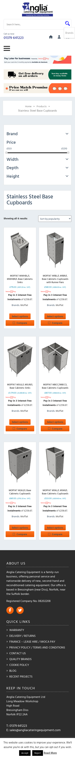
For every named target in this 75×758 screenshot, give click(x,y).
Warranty (16, 630)
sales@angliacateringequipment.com (35, 729)
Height (37, 176)
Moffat (24, 305)
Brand (37, 133)
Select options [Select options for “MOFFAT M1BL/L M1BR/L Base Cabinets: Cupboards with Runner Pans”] (55, 316)
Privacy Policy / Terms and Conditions (37, 647)
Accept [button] (24, 753)
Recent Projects (20, 676)
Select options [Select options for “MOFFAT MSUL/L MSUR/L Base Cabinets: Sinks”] (20, 422)
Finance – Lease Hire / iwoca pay (32, 641)
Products (42, 106)
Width (37, 159)
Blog (12, 670)
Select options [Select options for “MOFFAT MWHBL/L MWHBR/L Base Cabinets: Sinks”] (20, 316)
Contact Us (17, 653)
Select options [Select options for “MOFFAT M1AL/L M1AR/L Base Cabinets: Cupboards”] (55, 527)
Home (28, 106)
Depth (37, 167)
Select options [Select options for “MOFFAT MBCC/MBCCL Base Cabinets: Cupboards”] (55, 422)
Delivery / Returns (22, 636)
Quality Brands (20, 659)
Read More (50, 753)
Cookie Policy (19, 665)
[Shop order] (54, 218)
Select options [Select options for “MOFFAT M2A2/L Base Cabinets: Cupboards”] (20, 527)
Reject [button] (37, 753)
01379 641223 (13, 37)
